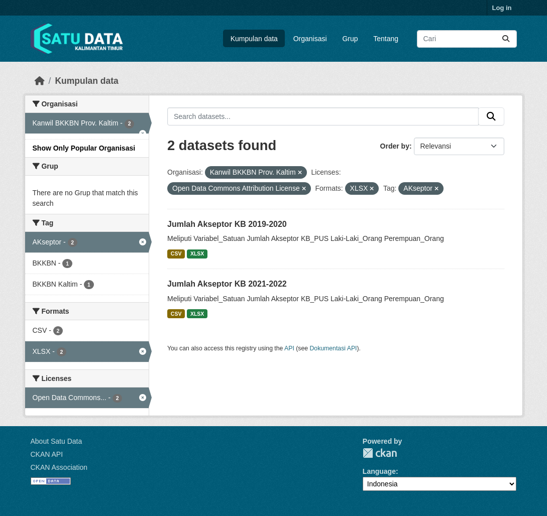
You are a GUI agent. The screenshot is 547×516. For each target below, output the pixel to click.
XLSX (197, 253)
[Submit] (506, 39)
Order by (394, 146)
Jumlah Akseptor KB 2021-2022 (227, 284)
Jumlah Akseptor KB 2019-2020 (227, 224)
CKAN (380, 453)
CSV (176, 253)
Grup (350, 39)
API (289, 348)
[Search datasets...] (467, 39)
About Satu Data (56, 441)
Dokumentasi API (333, 348)
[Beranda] (40, 81)
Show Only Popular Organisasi (84, 148)
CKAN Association (59, 467)
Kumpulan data (254, 39)
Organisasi (310, 39)
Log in (502, 8)
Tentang (385, 39)
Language (379, 471)
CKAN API (47, 454)
